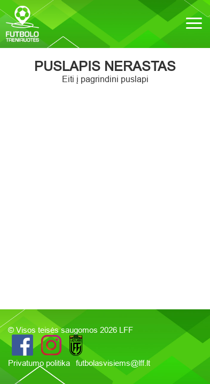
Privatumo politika (40, 362)
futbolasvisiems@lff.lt (113, 362)
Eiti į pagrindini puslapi (105, 79)
